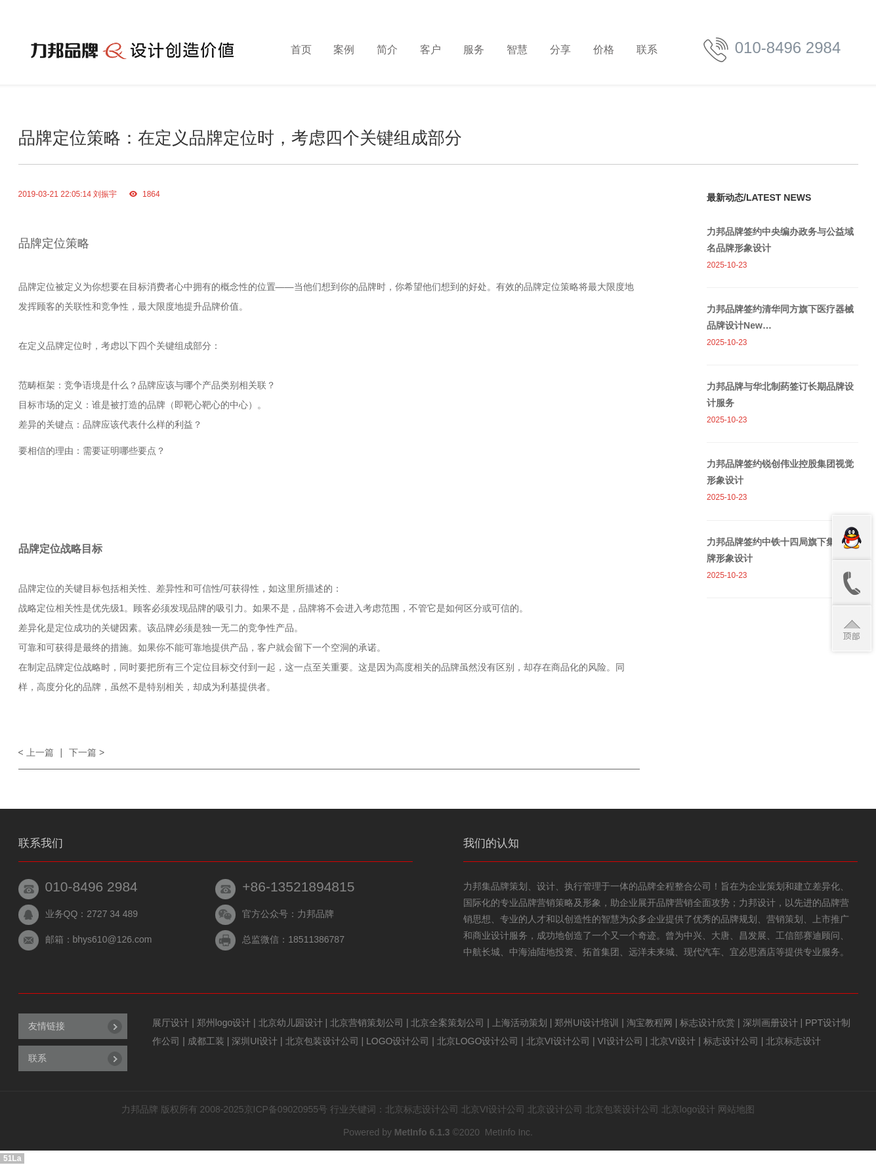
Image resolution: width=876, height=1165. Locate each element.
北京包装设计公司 (323, 1041)
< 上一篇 (36, 752)
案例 (343, 49)
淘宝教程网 (651, 1022)
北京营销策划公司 (368, 1022)
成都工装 (207, 1041)
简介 (387, 49)
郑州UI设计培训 (587, 1022)
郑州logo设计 (225, 1022)
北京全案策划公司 (449, 1022)
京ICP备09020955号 (286, 1109)
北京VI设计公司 (559, 1041)
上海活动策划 (521, 1022)
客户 (430, 49)
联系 (646, 49)
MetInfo (500, 1132)
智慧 (517, 49)
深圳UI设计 (256, 1041)
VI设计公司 (621, 1041)
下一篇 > (86, 752)
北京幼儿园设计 (292, 1022)
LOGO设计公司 (399, 1041)
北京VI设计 (674, 1041)
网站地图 (736, 1109)
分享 (560, 49)
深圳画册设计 (772, 1022)
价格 (603, 49)
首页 (301, 49)
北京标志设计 (793, 1041)
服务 (473, 49)
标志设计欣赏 (709, 1022)
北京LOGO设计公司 (479, 1041)
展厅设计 (172, 1022)
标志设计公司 (732, 1041)
